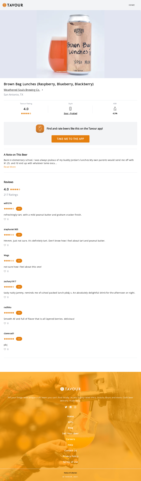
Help (70, 444)
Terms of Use (70, 461)
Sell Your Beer (70, 433)
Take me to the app (70, 139)
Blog (70, 427)
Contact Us (70, 450)
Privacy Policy (70, 456)
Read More (10, 166)
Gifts (70, 422)
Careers (70, 439)
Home (132, 5)
